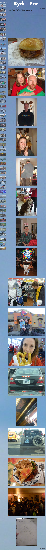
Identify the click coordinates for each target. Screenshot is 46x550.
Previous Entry (41, 8)
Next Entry (44, 8)
